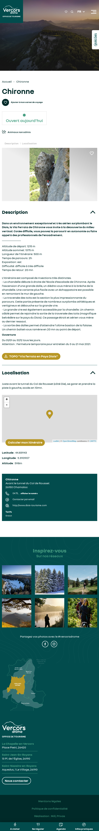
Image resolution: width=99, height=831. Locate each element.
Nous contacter (16, 781)
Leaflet (56, 441)
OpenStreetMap (69, 441)
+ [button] (6, 399)
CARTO (92, 441)
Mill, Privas (58, 816)
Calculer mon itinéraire (25, 442)
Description (11, 143)
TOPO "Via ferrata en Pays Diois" (31, 356)
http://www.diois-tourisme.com (30, 505)
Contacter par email (23, 499)
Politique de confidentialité (49, 808)
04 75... (25, 493)
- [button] (6, 405)
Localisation (29, 143)
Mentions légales (49, 801)
